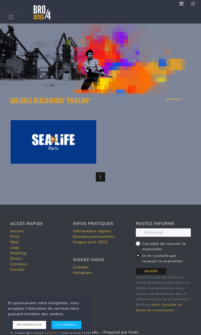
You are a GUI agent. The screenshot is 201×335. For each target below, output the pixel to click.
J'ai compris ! (66, 325)
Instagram (82, 272)
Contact (17, 269)
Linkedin (81, 267)
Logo (14, 247)
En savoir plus (29, 325)
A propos (18, 264)
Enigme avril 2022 (90, 242)
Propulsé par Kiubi (120, 332)
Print (14, 236)
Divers (16, 258)
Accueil (17, 231)
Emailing (18, 253)
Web (14, 242)
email (156, 305)
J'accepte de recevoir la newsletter (164, 246)
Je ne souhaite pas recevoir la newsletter (162, 258)
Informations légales (92, 231)
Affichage (172, 99)
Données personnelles (94, 236)
